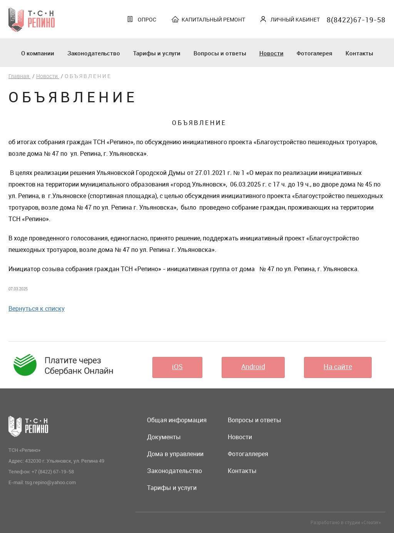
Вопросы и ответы (220, 53)
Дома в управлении (175, 454)
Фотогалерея (314, 53)
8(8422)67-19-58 (356, 19)
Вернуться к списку (36, 308)
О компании (37, 53)
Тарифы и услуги (156, 53)
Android (253, 366)
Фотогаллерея (248, 454)
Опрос (147, 19)
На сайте (338, 366)
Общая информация (177, 420)
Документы (164, 437)
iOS (177, 366)
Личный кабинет (295, 19)
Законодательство (93, 53)
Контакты (359, 53)
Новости (271, 53)
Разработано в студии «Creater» (346, 522)
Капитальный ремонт (213, 19)
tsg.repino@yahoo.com (50, 482)
